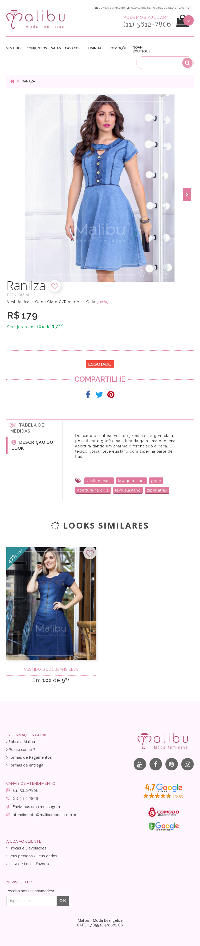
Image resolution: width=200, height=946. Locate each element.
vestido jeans (99, 481)
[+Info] (103, 302)
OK (63, 901)
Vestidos (14, 48)
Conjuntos (37, 48)
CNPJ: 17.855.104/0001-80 (100, 925)
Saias (56, 48)
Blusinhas (94, 48)
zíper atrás (157, 490)
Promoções (118, 48)
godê (156, 481)
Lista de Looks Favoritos (29, 863)
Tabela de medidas (27, 428)
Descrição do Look (32, 445)
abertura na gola (93, 490)
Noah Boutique (141, 49)
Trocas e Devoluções (26, 848)
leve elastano (128, 490)
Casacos (72, 48)
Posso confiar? (20, 749)
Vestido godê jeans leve (51, 669)
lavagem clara (131, 481)
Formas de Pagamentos (29, 757)
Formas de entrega (24, 765)
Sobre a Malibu (20, 741)
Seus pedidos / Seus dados (31, 855)
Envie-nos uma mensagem (36, 806)
